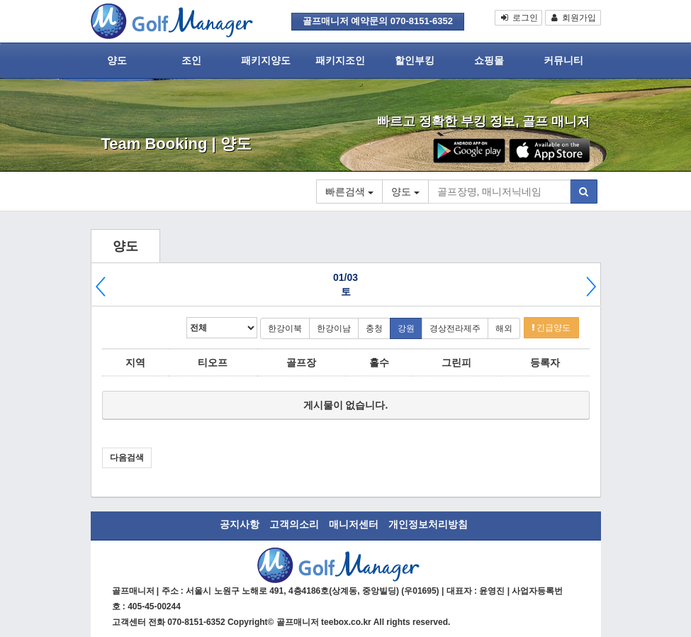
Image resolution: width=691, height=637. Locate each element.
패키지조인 (340, 60)
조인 (191, 60)
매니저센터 (353, 524)
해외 (503, 328)
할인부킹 (414, 60)
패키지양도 (266, 60)
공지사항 (239, 524)
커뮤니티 (563, 60)
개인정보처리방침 (428, 524)
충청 (374, 328)
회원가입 (573, 18)
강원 (406, 328)
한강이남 (334, 328)
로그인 (518, 18)
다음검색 (127, 457)
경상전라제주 (455, 328)
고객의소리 (294, 524)
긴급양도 (551, 328)
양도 (117, 60)
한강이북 (285, 328)
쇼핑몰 (489, 60)
